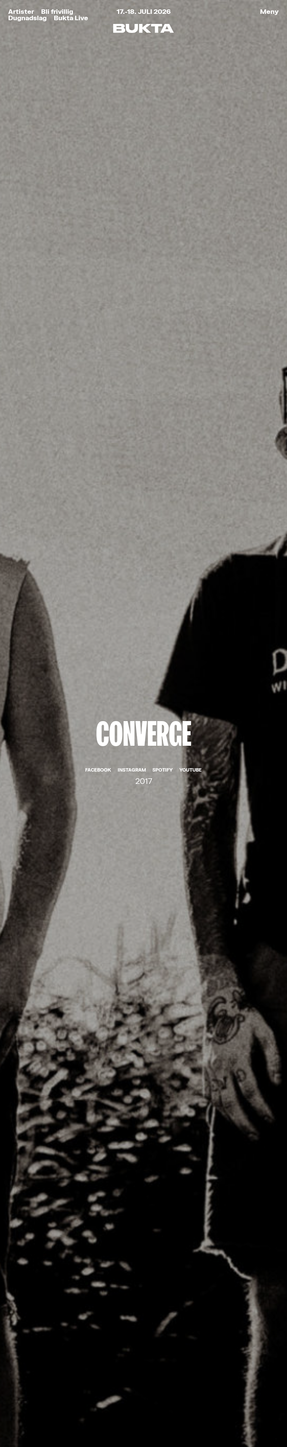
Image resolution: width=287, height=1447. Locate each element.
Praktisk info (46, 1360)
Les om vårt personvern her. (92, 1186)
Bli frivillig (57, 11)
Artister (21, 11)
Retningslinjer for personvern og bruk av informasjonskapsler (87, 1417)
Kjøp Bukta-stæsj (58, 1345)
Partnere (36, 1376)
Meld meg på (143, 1202)
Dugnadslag (27, 18)
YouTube (190, 181)
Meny (269, 11)
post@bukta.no (129, 1349)
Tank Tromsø (225, 1417)
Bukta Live (71, 18)
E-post (59, 1127)
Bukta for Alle (49, 1314)
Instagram (132, 181)
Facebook (98, 181)
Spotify (162, 181)
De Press (143, 726)
